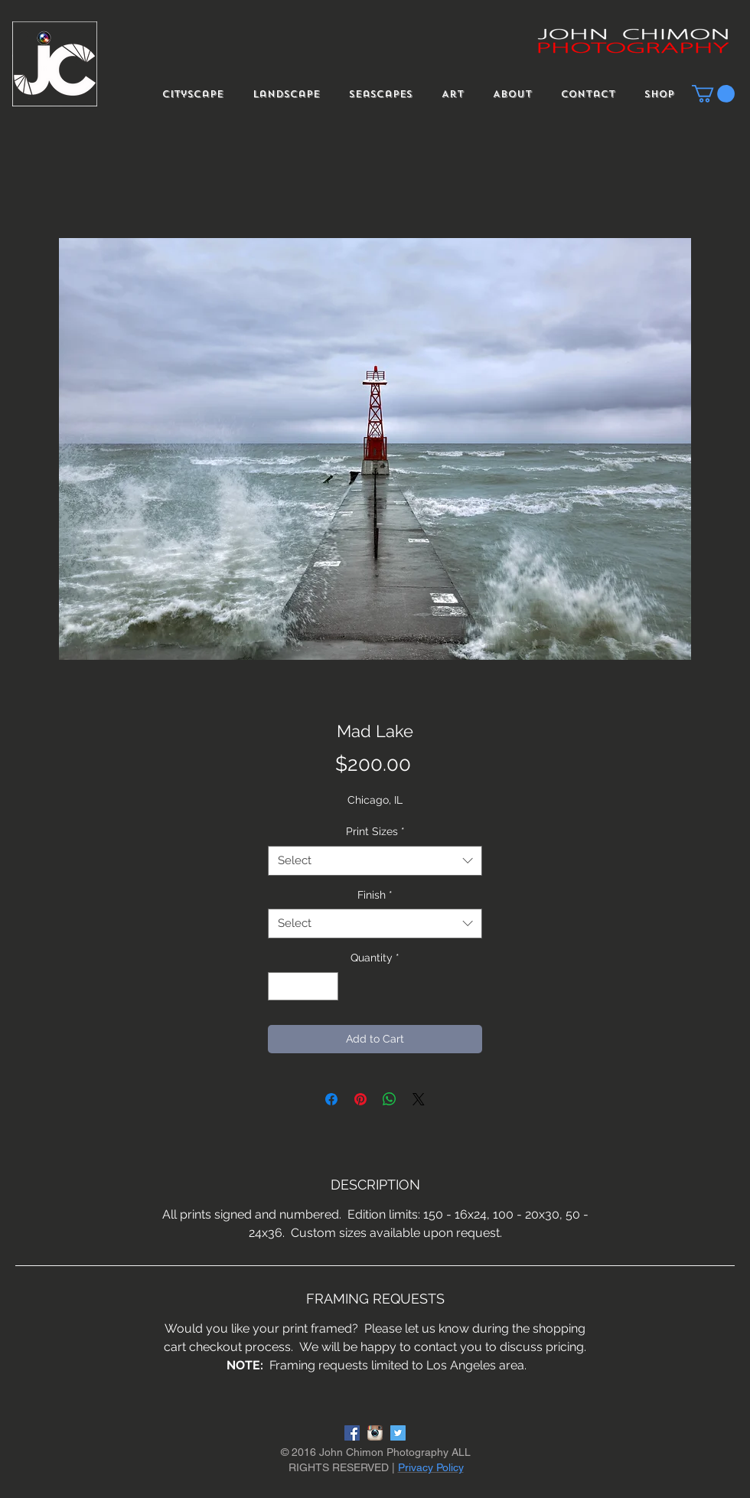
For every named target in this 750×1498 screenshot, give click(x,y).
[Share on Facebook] (331, 1099)
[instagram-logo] (375, 1433)
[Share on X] (418, 1099)
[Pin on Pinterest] (360, 1099)
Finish (375, 895)
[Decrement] (279, 986)
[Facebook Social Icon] (352, 1433)
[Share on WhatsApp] (389, 1099)
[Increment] (326, 986)
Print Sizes (375, 831)
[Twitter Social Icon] (398, 1433)
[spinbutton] (303, 986)
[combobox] (375, 861)
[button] (713, 94)
